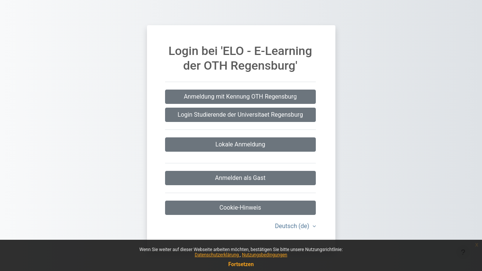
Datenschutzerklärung (217, 254)
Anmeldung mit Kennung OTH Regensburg (240, 96)
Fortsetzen (241, 264)
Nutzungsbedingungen (264, 254)
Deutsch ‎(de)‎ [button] (293, 226)
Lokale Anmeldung (240, 144)
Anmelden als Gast (240, 177)
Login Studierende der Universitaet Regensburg (240, 114)
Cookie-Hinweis (240, 207)
